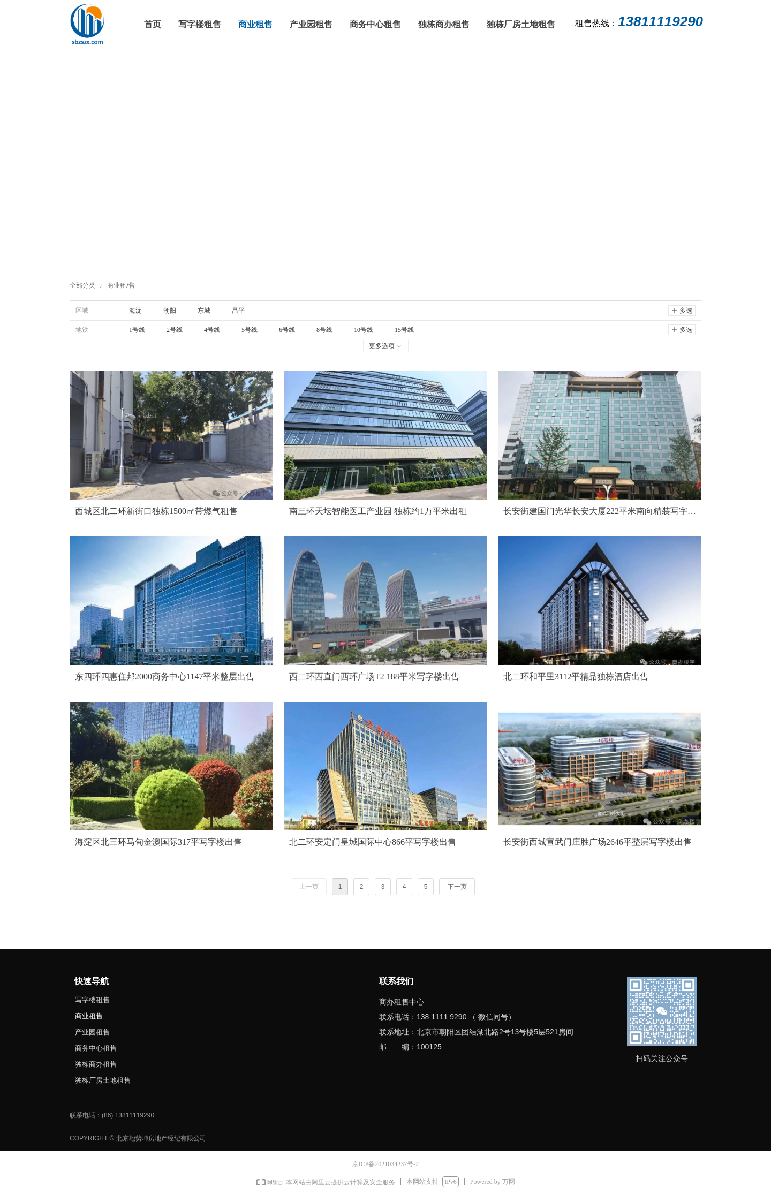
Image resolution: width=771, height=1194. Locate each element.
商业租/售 (121, 285)
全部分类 (82, 285)
